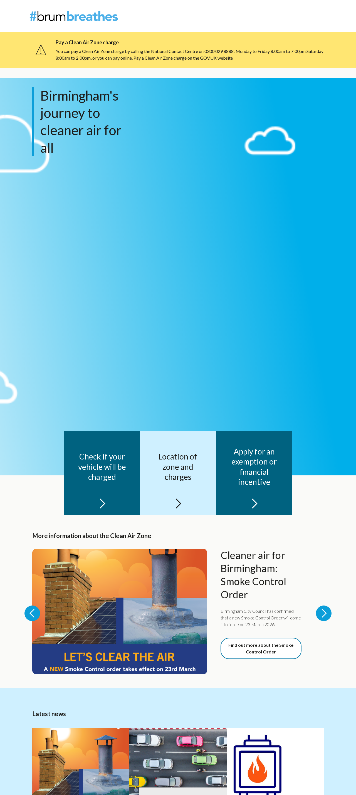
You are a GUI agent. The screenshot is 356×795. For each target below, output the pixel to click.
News (302, 9)
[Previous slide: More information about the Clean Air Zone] (32, 613)
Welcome (220, 19)
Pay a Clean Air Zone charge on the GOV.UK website (183, 57)
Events (304, 19)
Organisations (277, 19)
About (285, 9)
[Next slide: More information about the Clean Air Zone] (324, 613)
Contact (319, 9)
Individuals (246, 19)
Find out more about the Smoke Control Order (260, 648)
